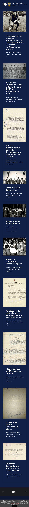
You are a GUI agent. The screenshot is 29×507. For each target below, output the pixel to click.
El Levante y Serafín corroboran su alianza (12, 425)
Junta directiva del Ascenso (13, 189)
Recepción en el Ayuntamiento (13, 222)
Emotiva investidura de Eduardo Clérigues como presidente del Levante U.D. (13, 151)
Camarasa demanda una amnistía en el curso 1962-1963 (13, 467)
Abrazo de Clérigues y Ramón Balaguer (14, 261)
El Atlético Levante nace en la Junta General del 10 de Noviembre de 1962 (14, 88)
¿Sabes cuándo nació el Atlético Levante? (13, 371)
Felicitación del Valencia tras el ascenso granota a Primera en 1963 (14, 314)
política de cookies (15, 503)
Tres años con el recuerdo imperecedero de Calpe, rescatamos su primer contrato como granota (14, 42)
